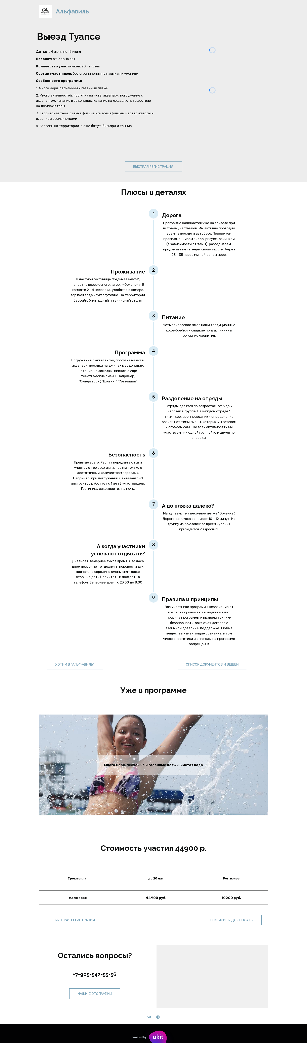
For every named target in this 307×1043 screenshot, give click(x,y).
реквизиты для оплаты (231, 920)
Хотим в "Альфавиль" (75, 664)
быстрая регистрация (153, 167)
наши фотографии (95, 994)
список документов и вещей (212, 664)
